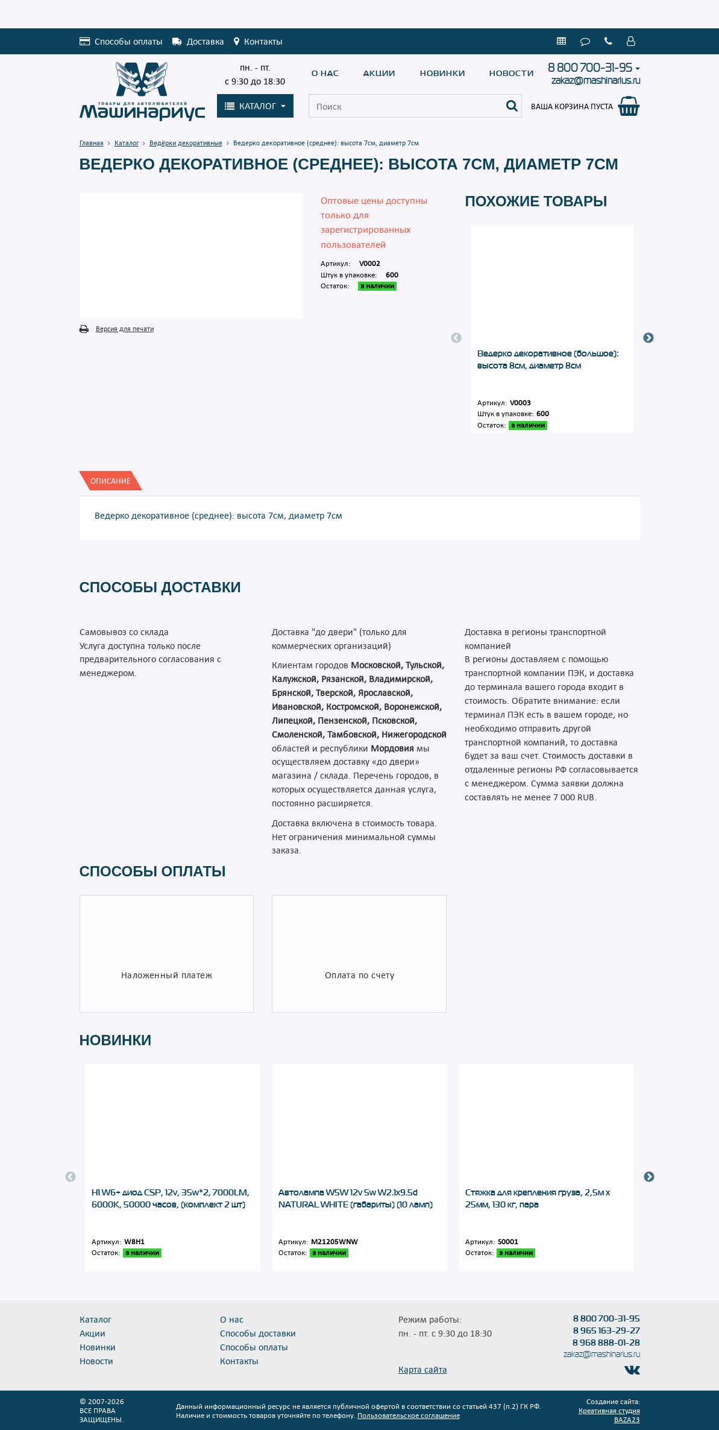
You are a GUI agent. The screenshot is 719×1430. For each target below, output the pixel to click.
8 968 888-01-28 (606, 1342)
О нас (325, 73)
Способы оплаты (254, 1347)
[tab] (110, 480)
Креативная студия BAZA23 (609, 1414)
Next (648, 338)
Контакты (239, 1361)
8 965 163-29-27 (606, 1330)
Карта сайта (422, 1369)
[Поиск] (512, 106)
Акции (379, 73)
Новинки (442, 73)
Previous (456, 338)
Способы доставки (258, 1333)
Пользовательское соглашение (408, 1415)
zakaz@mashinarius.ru (595, 80)
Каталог (95, 1319)
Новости (511, 73)
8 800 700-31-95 (590, 68)
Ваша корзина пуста (572, 106)
